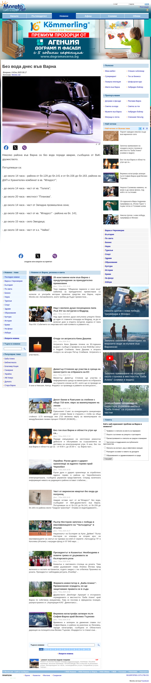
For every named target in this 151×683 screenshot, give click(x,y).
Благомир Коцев (11, 366)
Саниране (9, 370)
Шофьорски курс (134, 82)
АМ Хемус (9, 378)
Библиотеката (10, 362)
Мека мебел (109, 71)
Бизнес (8, 293)
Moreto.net (16, 75)
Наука (7, 297)
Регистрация (144, 7)
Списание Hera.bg (135, 117)
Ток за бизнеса (133, 76)
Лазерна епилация (112, 82)
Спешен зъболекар (135, 71)
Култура (8, 317)
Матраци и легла (111, 117)
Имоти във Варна (112, 87)
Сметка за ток (133, 106)
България (9, 285)
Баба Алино (10, 359)
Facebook (145, 681)
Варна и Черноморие (14, 281)
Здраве (8, 309)
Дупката (8, 382)
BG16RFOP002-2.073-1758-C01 (137, 675)
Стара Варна (10, 385)
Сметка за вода (111, 106)
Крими (7, 325)
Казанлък (36, 675)
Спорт (7, 305)
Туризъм (8, 301)
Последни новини (12, 277)
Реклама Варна (134, 101)
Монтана (46, 675)
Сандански (56, 675)
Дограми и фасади (112, 101)
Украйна (8, 374)
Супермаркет (110, 76)
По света (8, 289)
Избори (8, 333)
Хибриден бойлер (135, 87)
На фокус (9, 329)
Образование (10, 313)
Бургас (27, 675)
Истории (8, 321)
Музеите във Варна (113, 112)
